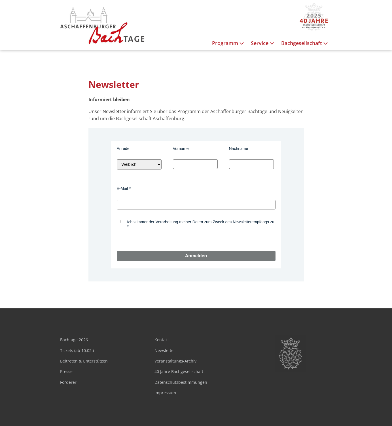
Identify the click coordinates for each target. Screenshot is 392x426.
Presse (66, 371)
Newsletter (164, 350)
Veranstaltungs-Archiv (175, 361)
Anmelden (196, 255)
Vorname (181, 148)
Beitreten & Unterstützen (84, 361)
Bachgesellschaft (305, 43)
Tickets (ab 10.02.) (77, 350)
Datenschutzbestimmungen (180, 382)
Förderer (68, 382)
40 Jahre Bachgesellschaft (178, 371)
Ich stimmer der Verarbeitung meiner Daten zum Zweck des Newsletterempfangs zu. (201, 222)
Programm (228, 43)
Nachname (238, 148)
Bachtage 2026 (74, 339)
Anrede (123, 148)
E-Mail (122, 188)
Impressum (165, 392)
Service (263, 43)
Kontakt (161, 339)
